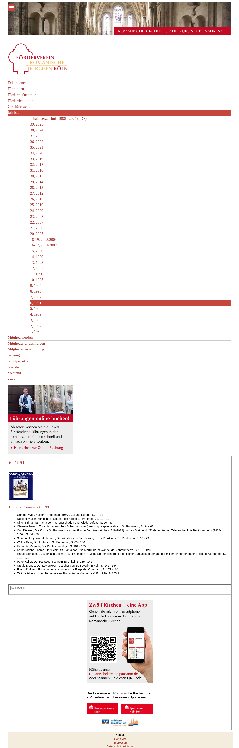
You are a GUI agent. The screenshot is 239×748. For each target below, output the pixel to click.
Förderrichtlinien (20, 101)
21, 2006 (36, 228)
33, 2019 (36, 159)
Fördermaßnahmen (22, 95)
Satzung (14, 355)
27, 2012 (36, 193)
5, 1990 (35, 308)
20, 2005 (36, 234)
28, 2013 (36, 187)
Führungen (16, 89)
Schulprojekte (18, 361)
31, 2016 (36, 170)
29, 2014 (36, 182)
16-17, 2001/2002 (43, 245)
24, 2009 (36, 211)
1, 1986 (35, 331)
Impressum (120, 742)
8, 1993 (35, 291)
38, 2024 (36, 130)
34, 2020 (36, 153)
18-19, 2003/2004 (43, 239)
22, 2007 (36, 222)
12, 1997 (36, 268)
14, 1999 (36, 257)
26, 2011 (36, 199)
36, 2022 (36, 142)
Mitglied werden (20, 337)
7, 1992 (35, 297)
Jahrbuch (14, 112)
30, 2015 (36, 176)
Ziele (11, 379)
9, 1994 (35, 285)
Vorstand (14, 373)
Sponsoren (121, 738)
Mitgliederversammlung (26, 349)
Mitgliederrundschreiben (26, 343)
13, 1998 (36, 262)
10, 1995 (36, 280)
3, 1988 (35, 320)
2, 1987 (35, 326)
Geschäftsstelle (19, 106)
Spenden (14, 367)
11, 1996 (36, 274)
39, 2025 (36, 124)
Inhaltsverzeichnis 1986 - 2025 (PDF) (58, 118)
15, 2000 (36, 251)
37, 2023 (36, 136)
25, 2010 (36, 205)
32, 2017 (36, 164)
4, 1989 (35, 314)
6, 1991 (35, 303)
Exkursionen (17, 83)
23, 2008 (36, 216)
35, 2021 (36, 147)
